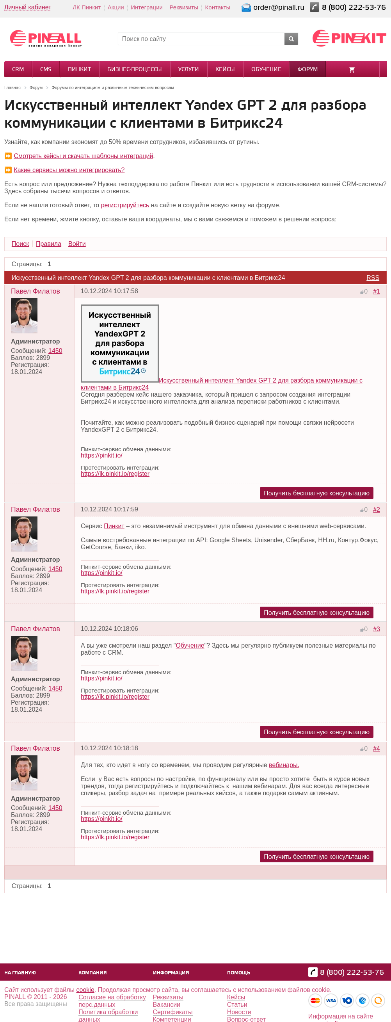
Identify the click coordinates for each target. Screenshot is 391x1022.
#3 (376, 629)
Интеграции (147, 7)
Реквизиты (183, 7)
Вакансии (167, 1004)
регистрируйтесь (125, 205)
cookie (85, 989)
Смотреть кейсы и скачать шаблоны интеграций (83, 156)
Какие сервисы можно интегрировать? (69, 170)
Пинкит (79, 69)
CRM (18, 69)
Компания (92, 973)
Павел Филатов (35, 291)
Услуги (188, 69)
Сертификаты (173, 1012)
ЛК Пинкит (87, 7)
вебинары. (284, 765)
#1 (376, 291)
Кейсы (225, 69)
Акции (116, 7)
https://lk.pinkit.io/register (115, 473)
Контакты (218, 7)
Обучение (266, 69)
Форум (308, 69)
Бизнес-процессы (134, 69)
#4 (376, 748)
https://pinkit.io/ (102, 455)
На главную (20, 973)
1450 (55, 350)
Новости (239, 1012)
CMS (46, 69)
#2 (376, 509)
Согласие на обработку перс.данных (112, 1001)
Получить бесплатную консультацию (317, 493)
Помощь (238, 973)
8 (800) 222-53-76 (355, 7)
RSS (372, 277)
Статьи (237, 1004)
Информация (171, 973)
